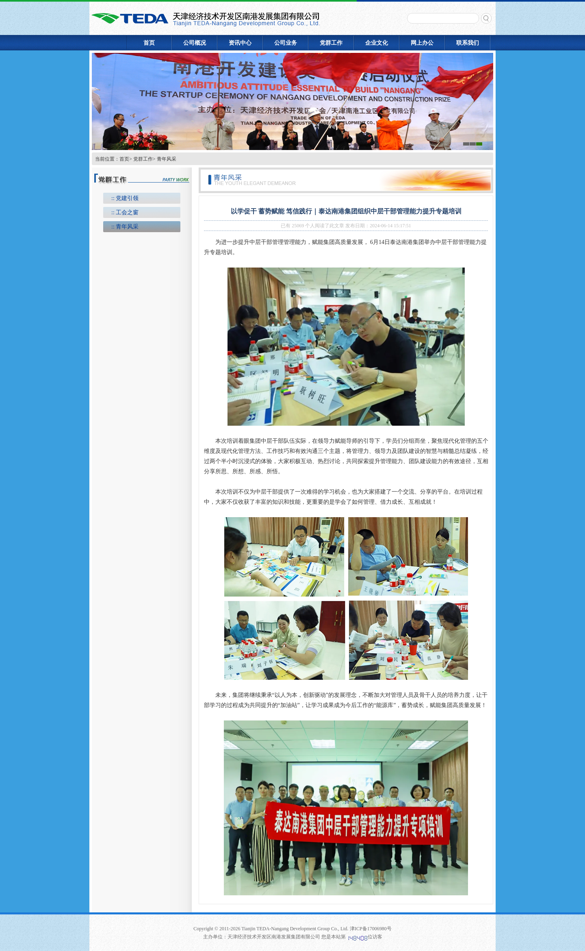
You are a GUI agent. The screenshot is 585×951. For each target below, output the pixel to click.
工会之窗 (127, 212)
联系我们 (467, 43)
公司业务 (285, 43)
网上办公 (422, 43)
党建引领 (127, 198)
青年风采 (127, 227)
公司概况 (194, 43)
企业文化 (376, 43)
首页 (149, 43)
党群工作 (331, 43)
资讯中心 (240, 43)
